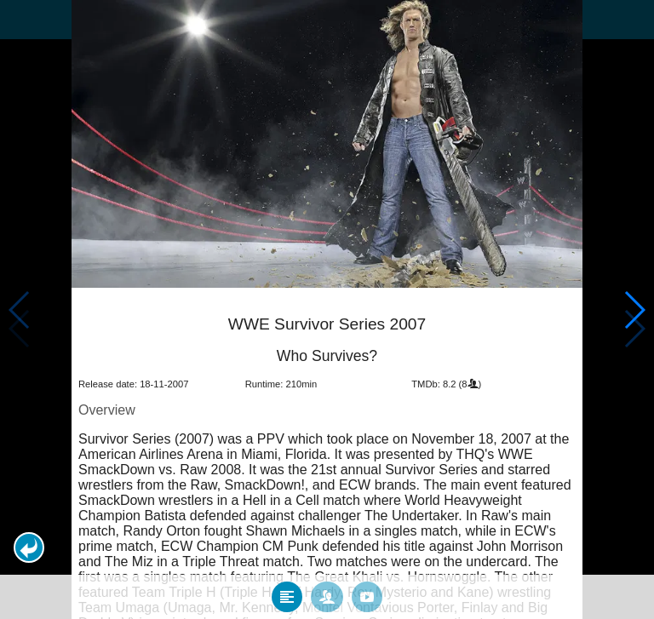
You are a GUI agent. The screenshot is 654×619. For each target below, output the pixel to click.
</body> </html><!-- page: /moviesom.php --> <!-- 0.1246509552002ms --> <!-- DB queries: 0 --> (327, 309)
